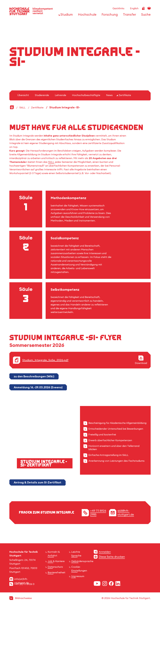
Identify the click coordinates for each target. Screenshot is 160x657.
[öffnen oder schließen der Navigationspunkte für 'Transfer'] (128, 16)
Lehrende (60, 144)
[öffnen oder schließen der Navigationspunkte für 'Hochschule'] (86, 16)
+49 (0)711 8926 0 (24, 633)
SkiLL (22, 156)
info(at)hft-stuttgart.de (21, 630)
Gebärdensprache (82, 610)
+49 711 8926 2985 (98, 562)
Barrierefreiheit (56, 621)
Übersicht (23, 144)
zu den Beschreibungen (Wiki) (34, 426)
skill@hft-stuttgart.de (126, 562)
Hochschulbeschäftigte (86, 144)
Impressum (77, 625)
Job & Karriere (56, 610)
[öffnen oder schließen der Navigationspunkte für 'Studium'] (66, 16)
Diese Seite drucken (112, 606)
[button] (80, 647)
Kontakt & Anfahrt (54, 603)
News (109, 144)
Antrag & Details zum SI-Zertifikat (37, 532)
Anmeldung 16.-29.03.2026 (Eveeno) (38, 437)
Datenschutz (55, 616)
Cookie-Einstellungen (79, 618)
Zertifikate (125, 144)
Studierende (42, 144)
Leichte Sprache (76, 603)
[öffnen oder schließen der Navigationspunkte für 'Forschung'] (109, 16)
